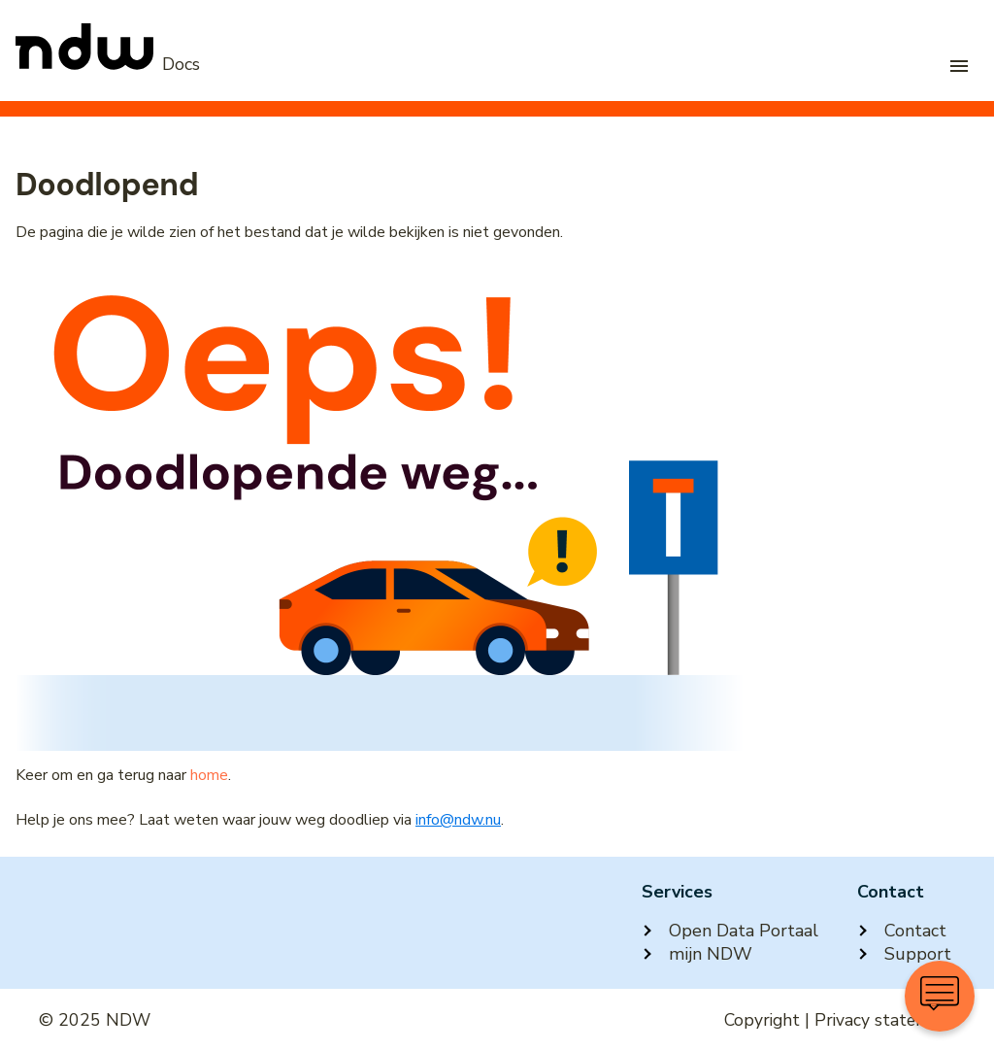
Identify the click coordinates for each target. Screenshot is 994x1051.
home (209, 775)
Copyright (762, 1020)
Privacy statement (884, 1020)
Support (904, 954)
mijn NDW (697, 954)
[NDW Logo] (108, 64)
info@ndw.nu (458, 820)
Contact (901, 930)
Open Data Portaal (730, 930)
